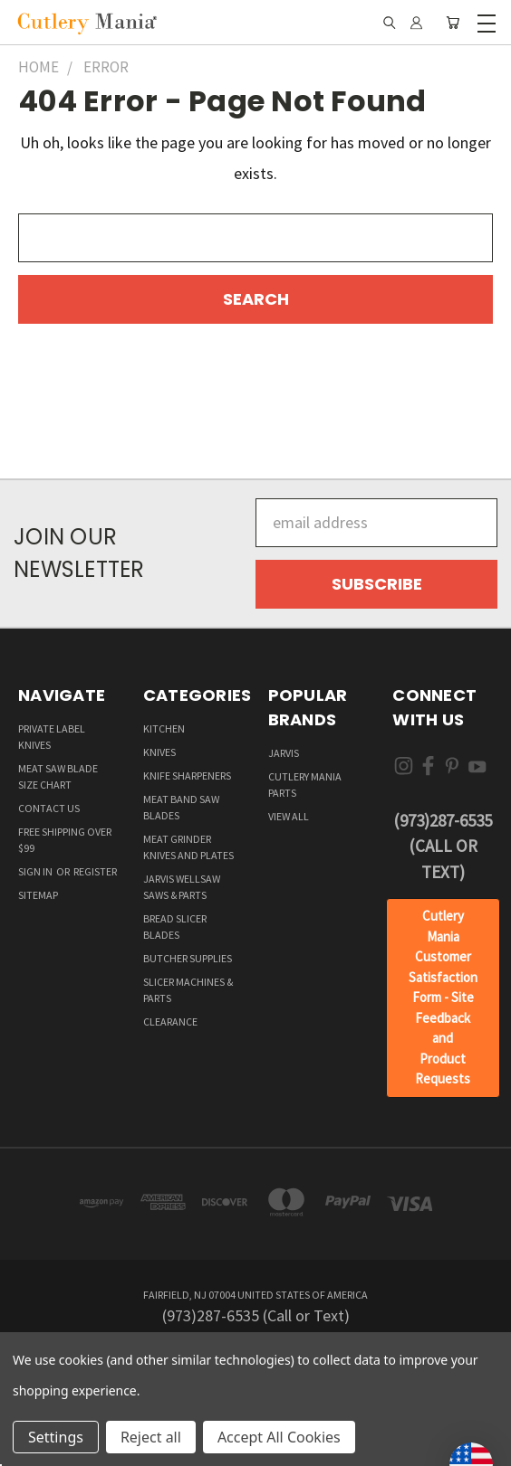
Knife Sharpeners (187, 775)
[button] (443, 998)
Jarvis (283, 753)
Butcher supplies (187, 958)
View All (288, 816)
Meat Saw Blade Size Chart (58, 776)
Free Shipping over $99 (64, 840)
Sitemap (38, 895)
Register (95, 871)
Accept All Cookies (279, 1437)
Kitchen (164, 728)
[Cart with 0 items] (452, 23)
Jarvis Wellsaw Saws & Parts (181, 887)
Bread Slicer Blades (175, 926)
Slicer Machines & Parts (188, 990)
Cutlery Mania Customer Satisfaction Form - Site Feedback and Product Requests (443, 997)
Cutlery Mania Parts (305, 784)
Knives (159, 752)
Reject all (151, 1437)
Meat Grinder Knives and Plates (188, 847)
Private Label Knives (51, 737)
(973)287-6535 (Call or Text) (442, 846)
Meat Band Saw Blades (181, 807)
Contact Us (49, 808)
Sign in (36, 871)
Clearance (170, 1021)
